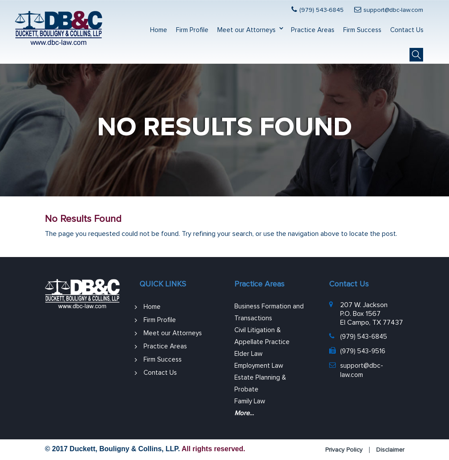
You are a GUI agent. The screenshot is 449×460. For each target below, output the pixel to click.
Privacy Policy (344, 450)
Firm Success (362, 30)
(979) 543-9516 (362, 351)
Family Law (249, 401)
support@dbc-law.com (393, 10)
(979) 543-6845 (321, 10)
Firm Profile (192, 30)
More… (244, 413)
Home (158, 30)
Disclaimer (390, 450)
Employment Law (258, 365)
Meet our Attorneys (246, 30)
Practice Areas (312, 30)
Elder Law (248, 354)
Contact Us (407, 30)
